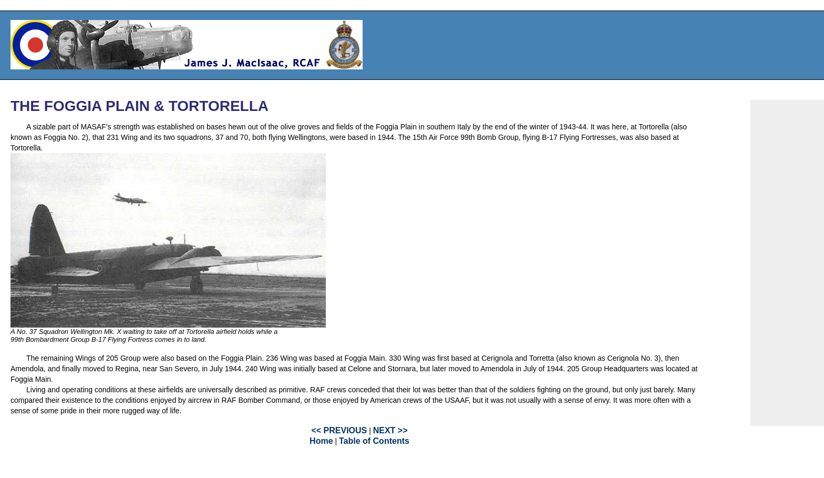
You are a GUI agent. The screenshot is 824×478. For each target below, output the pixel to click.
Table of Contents (374, 440)
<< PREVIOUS (339, 430)
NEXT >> (390, 430)
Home (321, 440)
